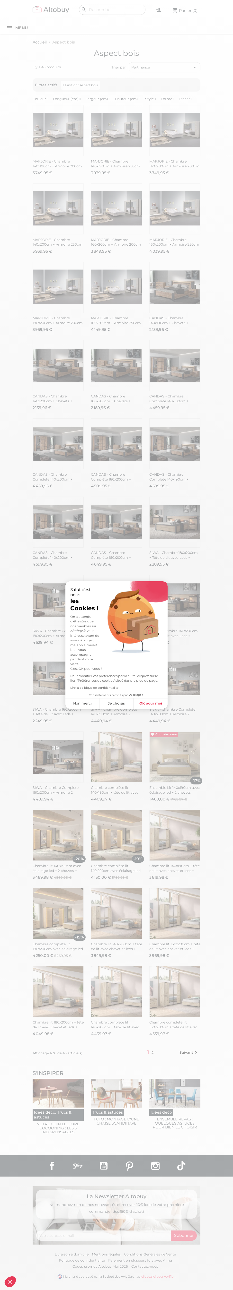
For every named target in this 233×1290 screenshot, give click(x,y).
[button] (10, 1282)
